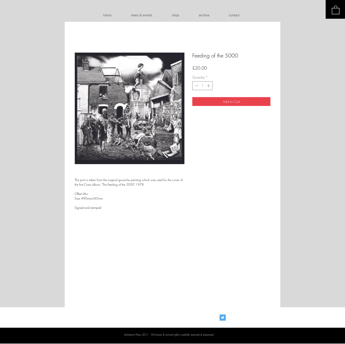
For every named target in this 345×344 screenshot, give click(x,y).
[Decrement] (196, 85)
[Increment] (209, 85)
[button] (335, 9)
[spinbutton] (202, 85)
